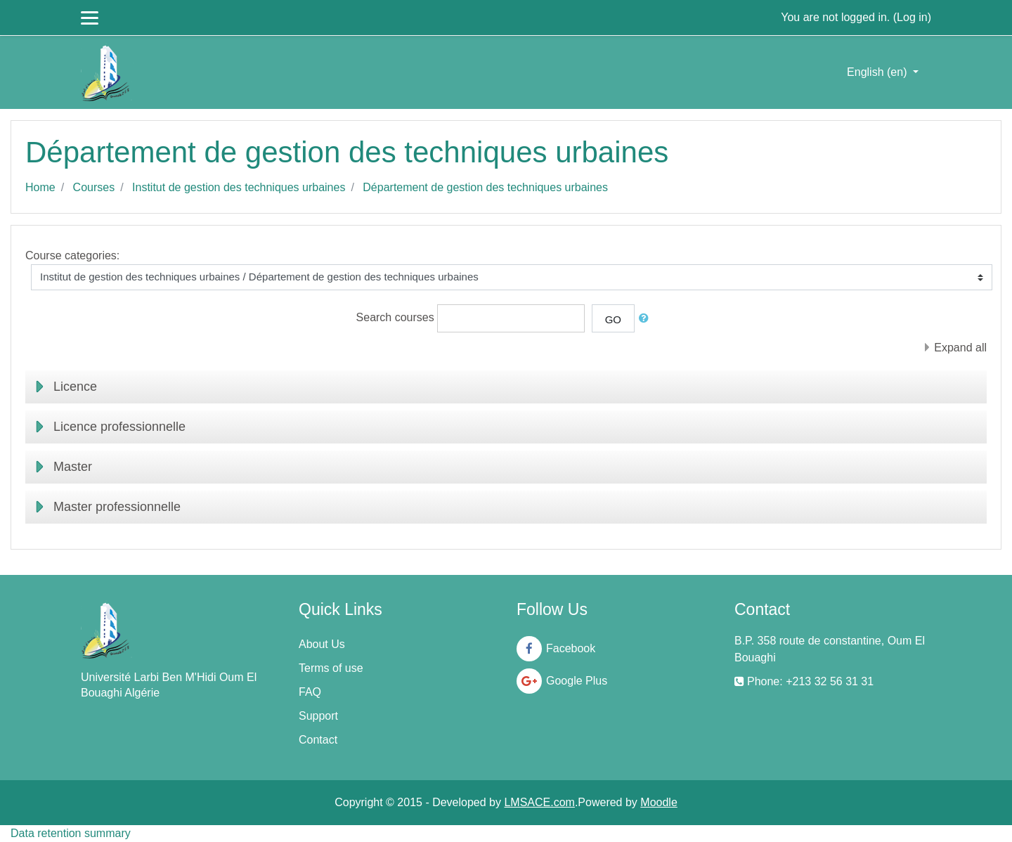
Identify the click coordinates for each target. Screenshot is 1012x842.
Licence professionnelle (119, 427)
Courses (94, 187)
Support (318, 716)
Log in (912, 17)
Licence (75, 387)
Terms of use (331, 668)
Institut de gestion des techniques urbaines (238, 187)
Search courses (395, 317)
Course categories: (72, 255)
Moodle (658, 802)
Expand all (960, 348)
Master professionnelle (117, 507)
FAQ (310, 692)
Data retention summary (71, 833)
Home (40, 187)
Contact (318, 740)
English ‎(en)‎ (878, 72)
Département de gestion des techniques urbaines (485, 187)
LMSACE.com (539, 802)
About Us (322, 644)
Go (613, 319)
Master (72, 467)
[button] (646, 319)
